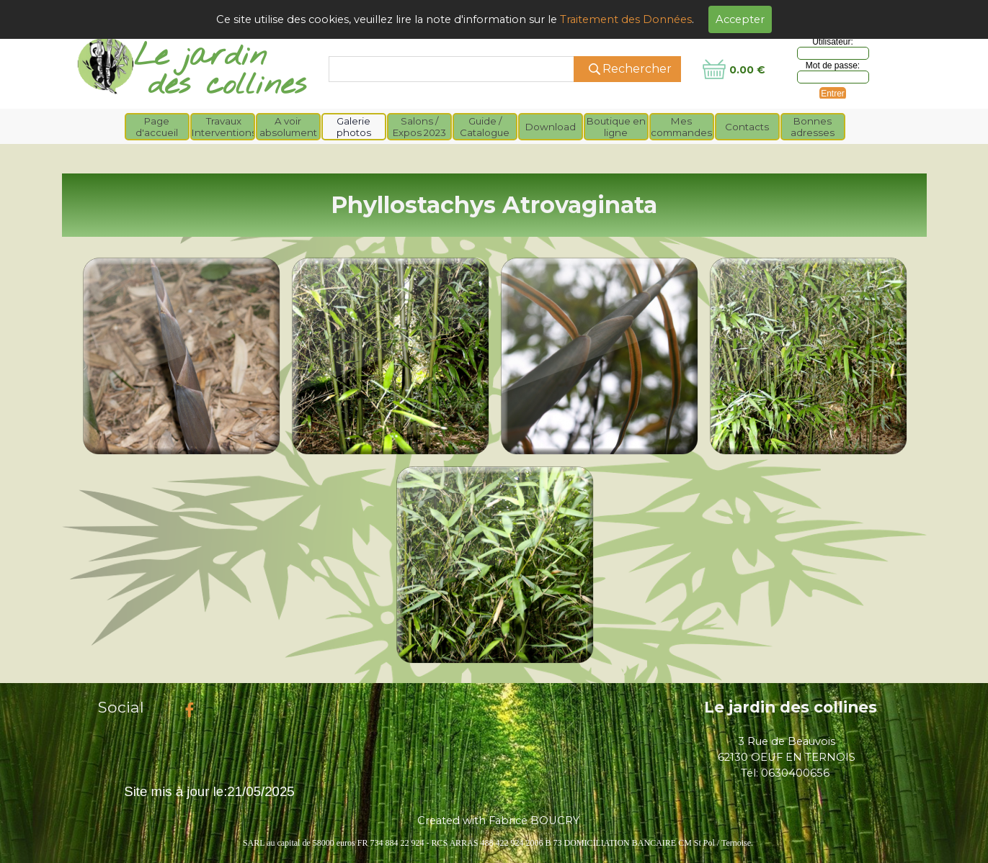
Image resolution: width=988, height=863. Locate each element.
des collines (227, 85)
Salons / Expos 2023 (419, 126)
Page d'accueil (156, 126)
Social (121, 706)
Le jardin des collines (790, 706)
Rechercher (637, 69)
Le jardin (200, 56)
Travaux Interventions (224, 126)
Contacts (747, 126)
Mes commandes (681, 126)
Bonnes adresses (813, 126)
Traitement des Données (626, 19)
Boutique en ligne (616, 126)
